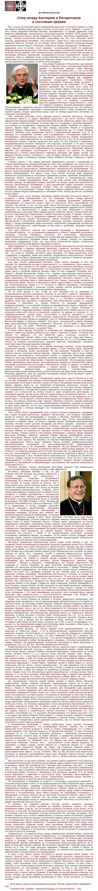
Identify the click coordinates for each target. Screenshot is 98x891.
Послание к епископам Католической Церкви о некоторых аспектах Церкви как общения (66, 76)
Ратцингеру (21, 34)
